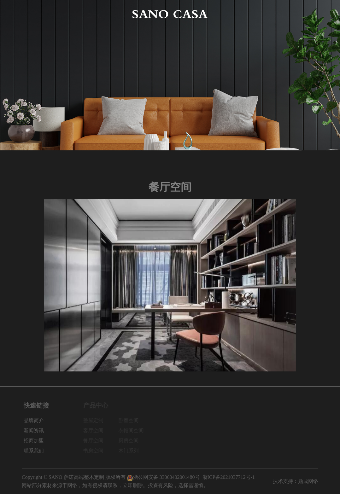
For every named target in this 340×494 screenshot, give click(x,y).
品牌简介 (62, 14)
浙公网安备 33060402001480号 (163, 477)
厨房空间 (130, 440)
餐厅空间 (95, 440)
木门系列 (130, 450)
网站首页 (32, 14)
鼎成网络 (308, 481)
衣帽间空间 (132, 430)
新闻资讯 (248, 14)
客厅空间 (95, 430)
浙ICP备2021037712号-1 (228, 477)
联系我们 (308, 14)
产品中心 (92, 14)
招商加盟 (278, 14)
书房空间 (95, 450)
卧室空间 (130, 420)
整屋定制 (95, 420)
